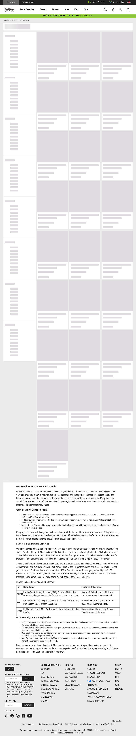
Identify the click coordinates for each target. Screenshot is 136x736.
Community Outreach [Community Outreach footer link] (96, 673)
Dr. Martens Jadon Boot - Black (50, 724)
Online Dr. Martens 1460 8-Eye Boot (78, 724)
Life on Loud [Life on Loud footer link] (70, 669)
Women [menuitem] (50, 9)
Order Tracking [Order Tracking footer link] (47, 677)
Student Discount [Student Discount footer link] (72, 685)
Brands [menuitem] (39, 9)
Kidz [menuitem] (68, 9)
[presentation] (24, 9)
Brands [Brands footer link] (118, 669)
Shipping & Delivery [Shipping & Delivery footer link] (49, 685)
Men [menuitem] (60, 9)
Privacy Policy (11, 691)
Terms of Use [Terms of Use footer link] (92, 685)
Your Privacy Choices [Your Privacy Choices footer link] (98, 681)
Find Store (28, 705)
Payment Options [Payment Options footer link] (48, 693)
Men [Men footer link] (117, 677)
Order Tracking (96, 2)
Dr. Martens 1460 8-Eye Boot (104, 724)
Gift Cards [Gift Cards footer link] (69, 689)
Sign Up (10, 669)
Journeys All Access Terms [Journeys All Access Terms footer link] (99, 697)
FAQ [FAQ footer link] (42, 673)
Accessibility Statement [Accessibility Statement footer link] (97, 689)
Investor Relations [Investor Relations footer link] (95, 701)
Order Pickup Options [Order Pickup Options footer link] (50, 689)
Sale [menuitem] (77, 9)
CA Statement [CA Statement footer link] (93, 693)
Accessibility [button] (116, 2)
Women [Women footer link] (118, 673)
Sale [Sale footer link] (117, 685)
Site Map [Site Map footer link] (44, 701)
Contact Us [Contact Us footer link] (45, 669)
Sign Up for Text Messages (17, 674)
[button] (129, 2)
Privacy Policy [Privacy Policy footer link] (93, 677)
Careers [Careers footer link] (91, 669)
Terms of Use (23, 689)
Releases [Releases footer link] (119, 689)
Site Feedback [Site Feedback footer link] (46, 697)
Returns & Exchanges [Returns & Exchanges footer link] (50, 681)
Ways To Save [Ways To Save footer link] (70, 681)
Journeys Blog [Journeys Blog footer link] (71, 677)
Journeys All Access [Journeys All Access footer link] (74, 673)
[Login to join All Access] (56, 16)
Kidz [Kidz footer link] (117, 681)
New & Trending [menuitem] (24, 9)
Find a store (10, 701)
